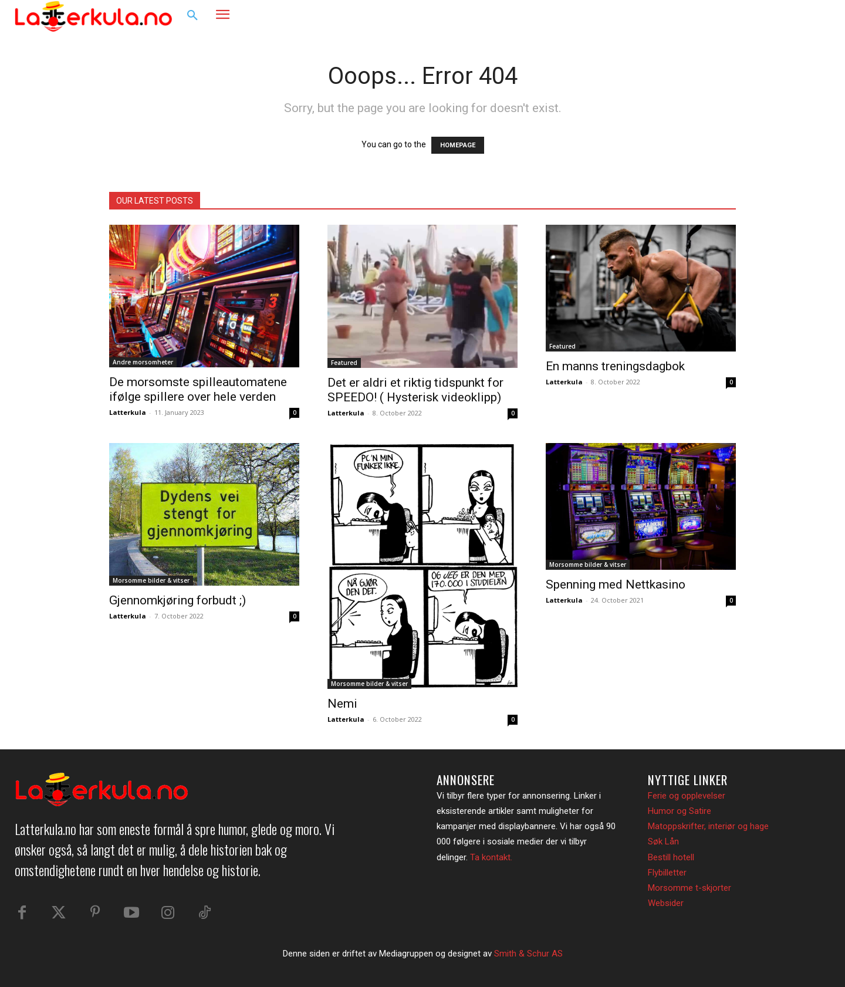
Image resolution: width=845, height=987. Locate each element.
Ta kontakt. (491, 857)
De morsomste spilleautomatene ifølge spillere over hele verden (198, 389)
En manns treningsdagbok (615, 366)
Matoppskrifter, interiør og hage (708, 826)
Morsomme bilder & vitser (151, 580)
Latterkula (127, 412)
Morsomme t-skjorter (689, 888)
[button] (192, 16)
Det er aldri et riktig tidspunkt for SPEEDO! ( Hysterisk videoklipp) (415, 390)
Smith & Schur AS (528, 953)
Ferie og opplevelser (686, 795)
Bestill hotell (671, 857)
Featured (344, 363)
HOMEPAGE (457, 145)
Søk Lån (663, 841)
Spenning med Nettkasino (615, 584)
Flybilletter (667, 872)
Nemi (342, 704)
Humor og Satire (679, 811)
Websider (666, 903)
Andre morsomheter (143, 362)
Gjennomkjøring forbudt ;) (177, 600)
